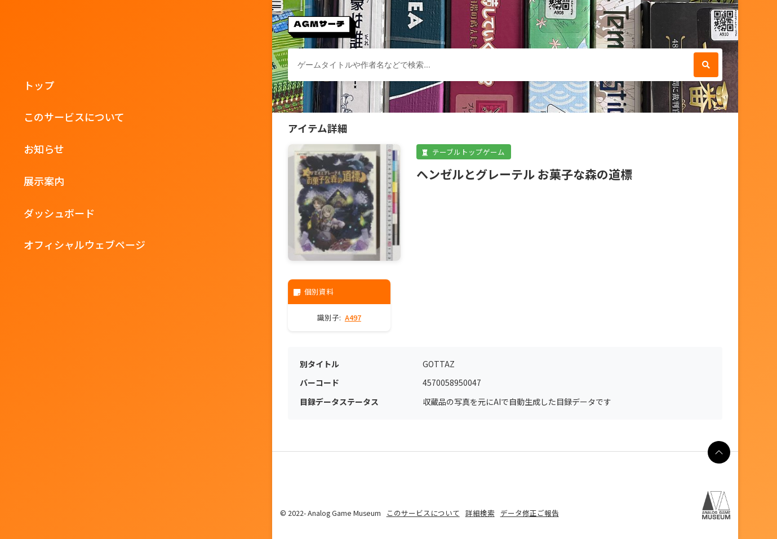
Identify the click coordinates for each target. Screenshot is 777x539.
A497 (353, 317)
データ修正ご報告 (529, 512)
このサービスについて (74, 116)
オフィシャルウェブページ (84, 244)
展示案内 (44, 180)
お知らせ (44, 148)
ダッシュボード (59, 213)
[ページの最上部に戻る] (719, 452)
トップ (39, 85)
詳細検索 (480, 512)
